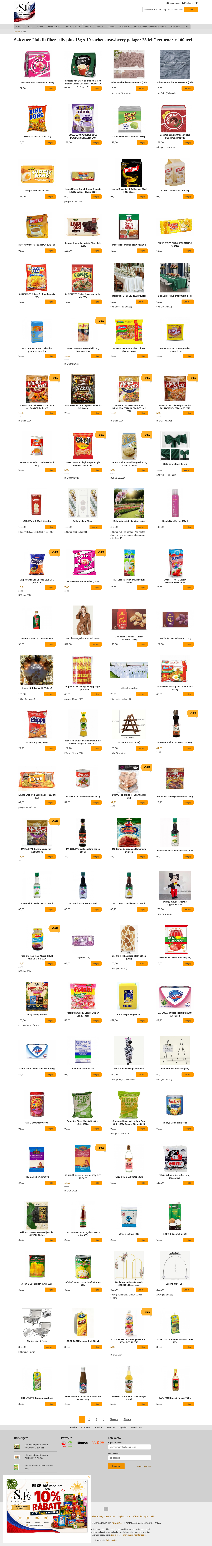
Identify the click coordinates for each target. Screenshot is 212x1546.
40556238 (117, 1523)
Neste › (114, 1419)
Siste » (127, 1419)
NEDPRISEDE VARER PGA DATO (149, 26)
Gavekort (111, 1427)
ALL (30, 26)
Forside (19, 26)
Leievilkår (98, 1427)
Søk (191, 9)
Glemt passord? (144, 1466)
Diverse (99, 26)
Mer (186, 26)
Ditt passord (113, 1453)
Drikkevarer (53, 26)
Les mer (115, 1535)
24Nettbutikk (111, 1540)
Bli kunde (85, 1427)
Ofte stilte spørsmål (143, 1516)
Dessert (111, 26)
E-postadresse (114, 1442)
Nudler (88, 26)
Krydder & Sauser (72, 26)
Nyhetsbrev (124, 1516)
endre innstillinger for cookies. (135, 1535)
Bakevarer (124, 26)
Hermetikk (175, 26)
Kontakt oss (136, 1427)
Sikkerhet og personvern (102, 1516)
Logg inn (123, 1427)
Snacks (40, 26)
